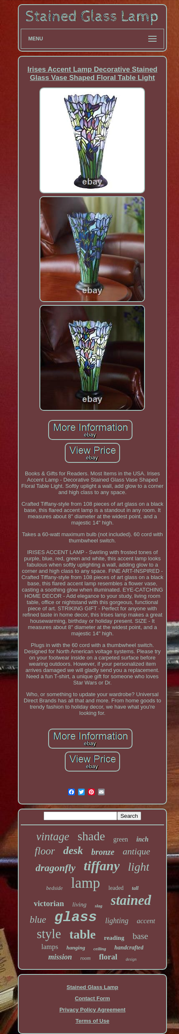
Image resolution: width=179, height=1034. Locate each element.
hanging (75, 947)
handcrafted (128, 947)
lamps (50, 947)
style (49, 934)
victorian (49, 903)
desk (73, 850)
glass (75, 917)
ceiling (99, 948)
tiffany (102, 865)
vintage (52, 836)
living (79, 904)
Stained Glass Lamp (92, 987)
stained (131, 900)
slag (98, 905)
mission (60, 957)
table (82, 934)
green (120, 839)
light (138, 866)
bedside (54, 888)
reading (114, 937)
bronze (103, 852)
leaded (116, 888)
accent (146, 921)
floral (108, 956)
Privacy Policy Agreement (92, 1010)
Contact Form (92, 998)
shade (91, 836)
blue (37, 919)
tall (135, 888)
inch (142, 839)
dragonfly (56, 867)
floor (45, 851)
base (140, 936)
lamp (85, 883)
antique (136, 851)
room (85, 958)
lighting (116, 921)
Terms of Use (92, 1021)
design (131, 959)
